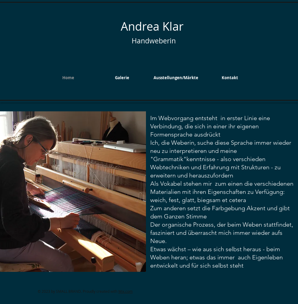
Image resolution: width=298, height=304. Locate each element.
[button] (122, 77)
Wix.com (125, 291)
